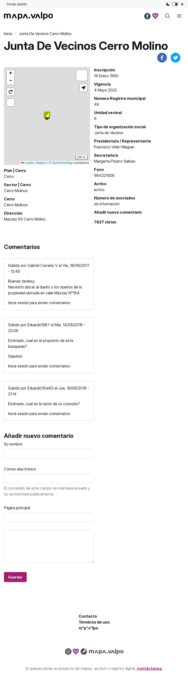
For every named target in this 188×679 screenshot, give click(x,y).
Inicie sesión (18, 302)
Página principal (17, 507)
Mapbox (41, 163)
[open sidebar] (179, 16)
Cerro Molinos (16, 190)
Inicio (8, 33)
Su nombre (13, 444)
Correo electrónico (20, 469)
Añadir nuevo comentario (118, 212)
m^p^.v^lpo (88, 628)
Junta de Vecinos (108, 132)
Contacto (88, 616)
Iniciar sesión (17, 4)
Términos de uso (94, 622)
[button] (47, 116)
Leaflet (27, 163)
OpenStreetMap (62, 163)
